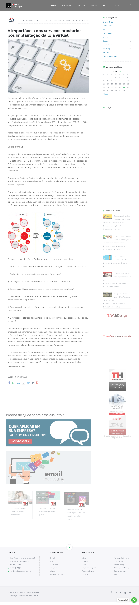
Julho (115, 71)
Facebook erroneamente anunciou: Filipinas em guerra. (47, 530)
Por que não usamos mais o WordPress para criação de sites (116, 425)
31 (124, 90)
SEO (104, 29)
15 (116, 84)
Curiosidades (107, 45)
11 (128, 81)
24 (124, 87)
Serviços (81, 5)
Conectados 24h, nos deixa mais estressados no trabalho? (19, 530)
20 (108, 87)
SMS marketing (119, 564)
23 (120, 87)
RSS (115, 574)
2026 (119, 71)
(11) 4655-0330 (14, 564)
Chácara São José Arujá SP (19, 561)
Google (105, 41)
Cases (84, 564)
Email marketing (119, 561)
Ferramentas (107, 33)
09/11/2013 (126, 391)
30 (120, 90)
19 (104, 87)
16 (120, 84)
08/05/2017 (108, 357)
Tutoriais (106, 52)
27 (108, 90)
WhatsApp (54, 564)
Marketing (106, 49)
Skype (52, 571)
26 (104, 90)
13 (108, 84)
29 (116, 90)
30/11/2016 (108, 414)
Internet (105, 37)
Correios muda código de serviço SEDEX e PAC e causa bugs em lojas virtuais (117, 347)
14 (112, 84)
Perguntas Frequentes (89, 568)
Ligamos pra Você (56, 574)
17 (124, 84)
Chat (52, 561)
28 (112, 90)
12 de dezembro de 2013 (60, 20)
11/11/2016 (107, 377)
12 (104, 84)
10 (124, 81)
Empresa (85, 561)
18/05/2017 (108, 435)
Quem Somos (67, 5)
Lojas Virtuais (28, 20)
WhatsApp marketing (121, 568)
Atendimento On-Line (121, 558)
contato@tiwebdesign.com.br (19, 571)
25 (128, 87)
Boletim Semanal (120, 571)
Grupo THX (42, 20)
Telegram (53, 568)
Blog (105, 5)
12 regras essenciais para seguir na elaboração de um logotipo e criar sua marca (117, 367)
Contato (116, 5)
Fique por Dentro (88, 571)
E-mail (52, 558)
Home (53, 5)
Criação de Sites (108, 22)
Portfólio (93, 5)
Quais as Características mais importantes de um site (117, 405)
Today (106, 94)
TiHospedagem (121, 411)
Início (84, 558)
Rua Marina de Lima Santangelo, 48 (22, 558)
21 (112, 87)
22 (116, 87)
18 (128, 84)
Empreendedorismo (110, 56)
